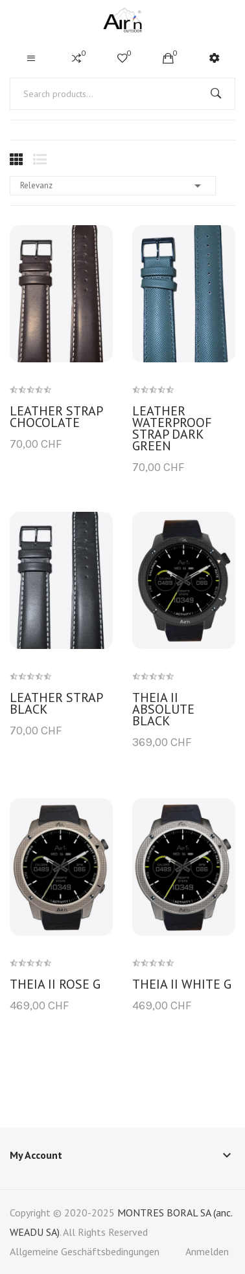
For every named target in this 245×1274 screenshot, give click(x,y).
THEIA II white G (181, 984)
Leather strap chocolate (56, 416)
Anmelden (207, 1251)
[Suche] (122, 94)
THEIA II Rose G (55, 984)
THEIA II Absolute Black (163, 709)
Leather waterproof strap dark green (172, 428)
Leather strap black (56, 703)
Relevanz (112, 185)
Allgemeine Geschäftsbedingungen (84, 1251)
